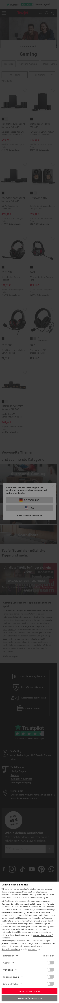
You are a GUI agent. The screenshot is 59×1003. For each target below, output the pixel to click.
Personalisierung (11, 976)
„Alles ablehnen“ (40, 909)
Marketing (8, 969)
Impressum (32, 949)
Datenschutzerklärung (11, 949)
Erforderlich (8, 955)
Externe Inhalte (10, 983)
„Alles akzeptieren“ (9, 923)
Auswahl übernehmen (29, 998)
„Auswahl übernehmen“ (43, 935)
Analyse (7, 962)
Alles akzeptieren (29, 991)
